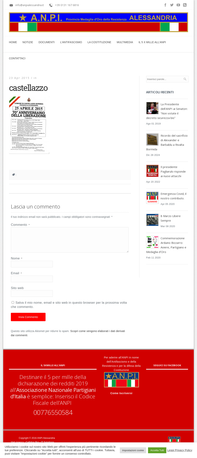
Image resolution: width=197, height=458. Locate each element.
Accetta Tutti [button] (157, 450)
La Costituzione (99, 42)
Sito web (17, 292)
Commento (20, 225)
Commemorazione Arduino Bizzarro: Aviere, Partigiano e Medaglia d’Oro (166, 245)
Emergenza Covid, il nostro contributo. (173, 196)
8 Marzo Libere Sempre (171, 218)
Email (16, 278)
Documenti (46, 42)
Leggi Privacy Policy (179, 450)
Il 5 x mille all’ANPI (152, 42)
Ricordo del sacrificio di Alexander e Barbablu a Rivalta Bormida (167, 142)
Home (13, 42)
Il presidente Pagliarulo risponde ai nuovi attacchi (173, 171)
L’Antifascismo (71, 42)
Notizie (27, 42)
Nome (16, 263)
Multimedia (125, 42)
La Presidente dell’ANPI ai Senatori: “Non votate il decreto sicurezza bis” (166, 111)
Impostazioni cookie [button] (133, 450)
